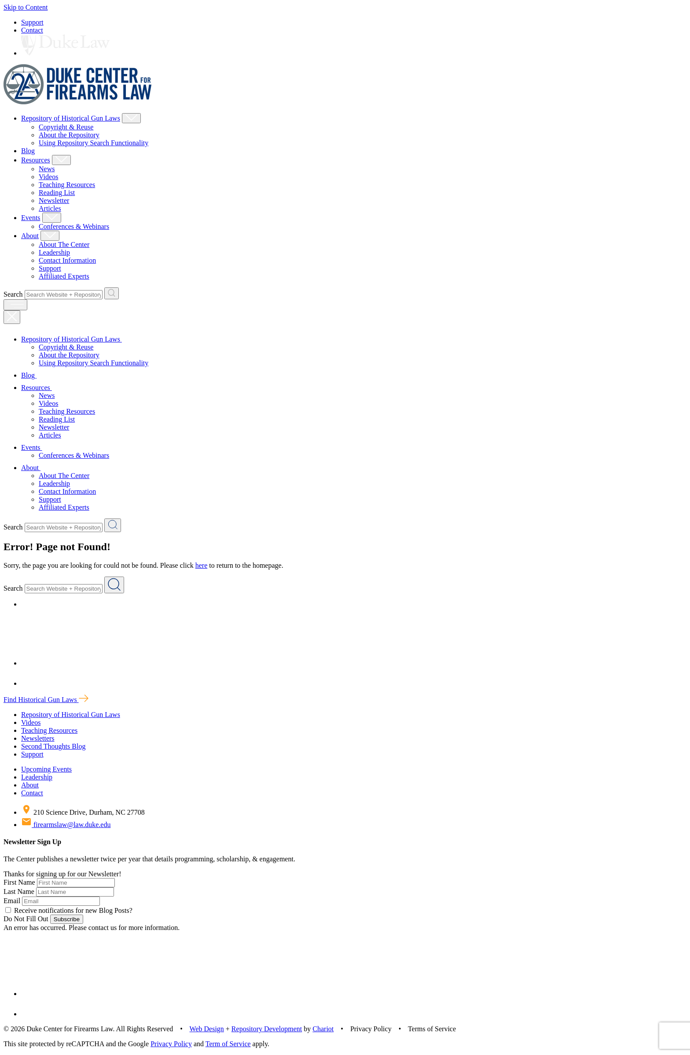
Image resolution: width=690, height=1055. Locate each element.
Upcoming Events (46, 769)
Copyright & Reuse (66, 127)
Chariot (323, 1029)
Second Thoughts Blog (53, 746)
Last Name (19, 891)
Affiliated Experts (64, 276)
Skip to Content (26, 7)
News (47, 169)
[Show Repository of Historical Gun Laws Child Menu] (131, 118)
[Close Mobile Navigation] (12, 317)
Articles (50, 208)
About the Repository (69, 135)
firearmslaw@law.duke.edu (65, 824)
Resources (35, 160)
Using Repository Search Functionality (93, 143)
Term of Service (228, 1044)
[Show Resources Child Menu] (61, 160)
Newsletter (54, 200)
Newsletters (38, 738)
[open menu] (15, 304)
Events (30, 217)
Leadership (54, 252)
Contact (32, 30)
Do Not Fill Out (26, 919)
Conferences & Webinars (74, 226)
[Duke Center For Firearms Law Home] (78, 102)
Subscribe (67, 919)
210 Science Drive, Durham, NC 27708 (83, 812)
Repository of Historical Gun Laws (70, 118)
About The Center (64, 244)
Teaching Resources (67, 184)
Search (13, 294)
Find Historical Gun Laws (46, 699)
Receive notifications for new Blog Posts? (68, 910)
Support (32, 22)
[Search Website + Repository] (111, 293)
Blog (28, 150)
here (201, 565)
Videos (48, 176)
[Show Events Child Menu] (51, 218)
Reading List (57, 192)
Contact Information (67, 260)
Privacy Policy (171, 1044)
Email (12, 900)
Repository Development (266, 1029)
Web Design (207, 1029)
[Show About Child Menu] (49, 236)
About (30, 235)
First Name (19, 882)
